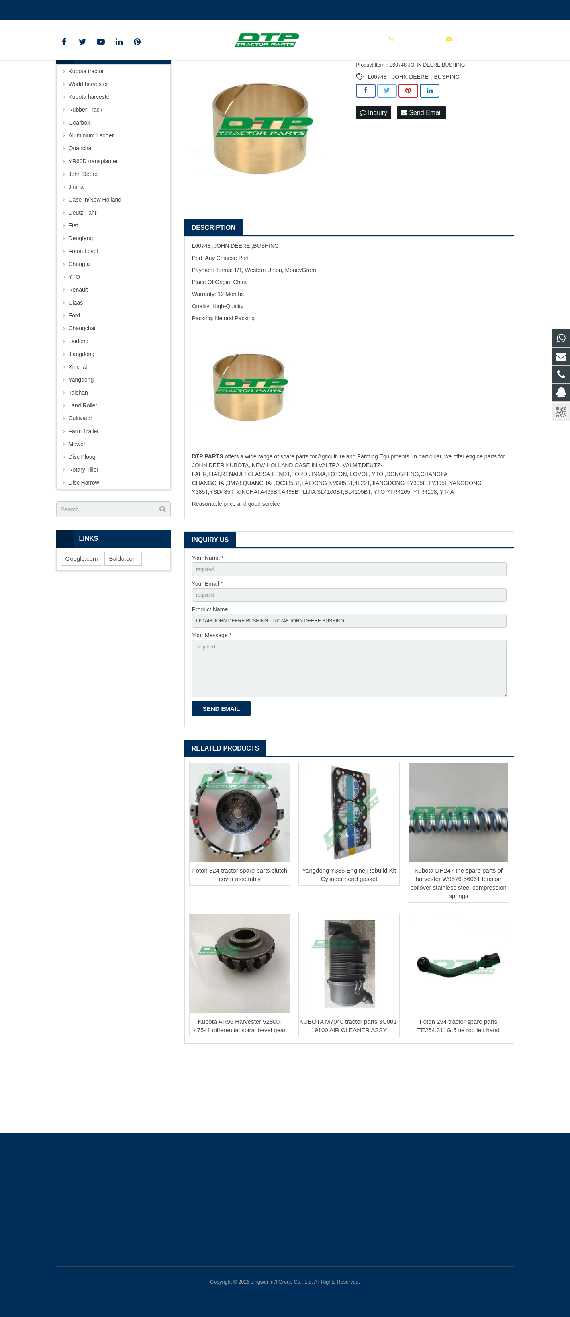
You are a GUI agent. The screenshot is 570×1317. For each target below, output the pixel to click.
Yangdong (81, 439)
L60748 (377, 136)
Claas (76, 362)
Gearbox (79, 182)
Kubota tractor (86, 130)
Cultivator (80, 477)
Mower (77, 503)
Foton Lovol (83, 310)
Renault (78, 349)
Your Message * (211, 701)
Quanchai (81, 208)
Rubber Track (85, 169)
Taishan (78, 452)
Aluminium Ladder (91, 195)
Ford (74, 375)
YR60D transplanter (93, 220)
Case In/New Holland (95, 259)
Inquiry (373, 172)
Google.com (81, 617)
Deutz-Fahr (83, 272)
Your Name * (208, 617)
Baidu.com (123, 617)
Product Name (210, 673)
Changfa (79, 323)
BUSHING (447, 136)
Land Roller (83, 465)
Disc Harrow (84, 542)
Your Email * (207, 645)
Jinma (76, 246)
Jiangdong (82, 413)
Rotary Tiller (84, 529)
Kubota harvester (90, 156)
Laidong (79, 400)
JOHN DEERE (410, 136)
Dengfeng (81, 297)
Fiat (73, 285)
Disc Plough (84, 516)
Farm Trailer (84, 490)
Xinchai (78, 426)
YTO (74, 336)
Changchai (82, 387)
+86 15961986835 (84, 8)
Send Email (421, 172)
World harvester (88, 143)
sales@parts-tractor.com (150, 8)
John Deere (83, 233)
